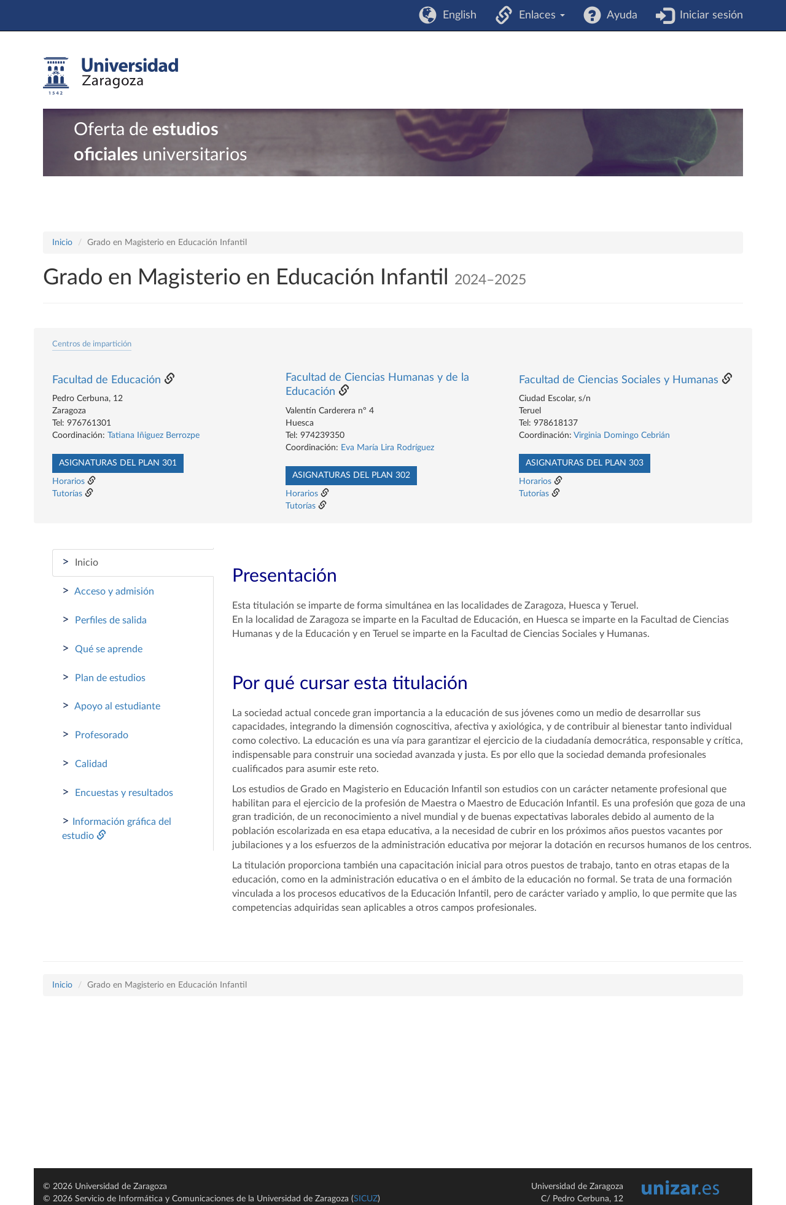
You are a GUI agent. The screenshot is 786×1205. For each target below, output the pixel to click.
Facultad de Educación (106, 380)
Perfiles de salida (104, 620)
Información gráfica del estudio (116, 828)
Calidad (84, 763)
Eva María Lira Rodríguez (387, 447)
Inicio (62, 242)
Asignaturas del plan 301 (118, 463)
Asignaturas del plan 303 (585, 463)
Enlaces (539, 15)
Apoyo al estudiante (111, 706)
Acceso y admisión (108, 591)
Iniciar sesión (708, 15)
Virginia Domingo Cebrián (622, 435)
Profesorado (95, 734)
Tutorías (67, 493)
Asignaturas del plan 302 (351, 475)
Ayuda (619, 15)
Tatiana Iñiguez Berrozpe (153, 435)
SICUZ (366, 1199)
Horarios (68, 481)
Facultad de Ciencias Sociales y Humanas (618, 380)
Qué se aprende (102, 648)
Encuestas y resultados (117, 792)
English (457, 15)
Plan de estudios (104, 677)
